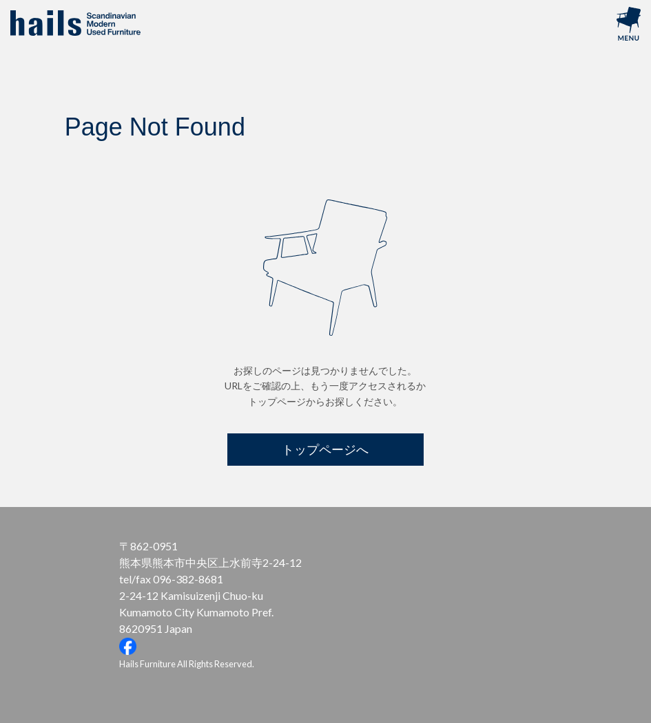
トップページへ (325, 449)
